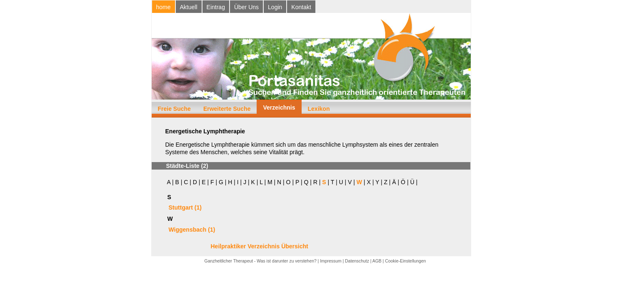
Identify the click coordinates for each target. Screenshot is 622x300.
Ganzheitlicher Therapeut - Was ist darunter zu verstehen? (261, 261)
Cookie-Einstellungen (405, 261)
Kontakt (301, 7)
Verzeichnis (279, 107)
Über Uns (246, 7)
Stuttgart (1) (185, 207)
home (163, 7)
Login (275, 7)
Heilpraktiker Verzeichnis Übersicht (259, 246)
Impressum (330, 261)
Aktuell (188, 7)
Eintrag (216, 7)
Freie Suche (174, 108)
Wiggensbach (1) (192, 229)
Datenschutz (357, 261)
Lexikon (319, 108)
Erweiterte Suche (227, 108)
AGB (377, 261)
